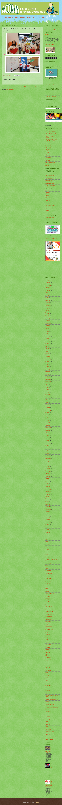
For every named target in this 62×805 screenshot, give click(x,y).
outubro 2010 (47, 524)
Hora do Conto (47, 647)
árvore (46, 568)
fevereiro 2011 (47, 517)
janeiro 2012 (47, 506)
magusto (46, 672)
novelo (46, 680)
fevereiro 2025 (47, 300)
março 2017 (47, 420)
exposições (47, 631)
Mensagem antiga (39, 86)
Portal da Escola (48, 145)
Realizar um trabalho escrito (50, 175)
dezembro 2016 (48, 425)
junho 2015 (47, 448)
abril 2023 (47, 333)
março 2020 (47, 374)
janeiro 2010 (47, 530)
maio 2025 (47, 295)
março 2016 (47, 437)
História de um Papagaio (49, 642)
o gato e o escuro (48, 685)
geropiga (46, 637)
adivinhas (47, 549)
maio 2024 (47, 313)
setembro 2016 (47, 430)
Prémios (46, 693)
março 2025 (47, 298)
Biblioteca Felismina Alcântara (50, 93)
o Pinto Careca (47, 687)
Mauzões (47, 673)
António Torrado (48, 563)
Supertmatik (47, 150)
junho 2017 (47, 415)
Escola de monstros (48, 626)
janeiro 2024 (47, 320)
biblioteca (47, 576)
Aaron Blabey (47, 547)
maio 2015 (47, 450)
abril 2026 (47, 279)
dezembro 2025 (48, 285)
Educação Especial (48, 619)
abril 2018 (47, 402)
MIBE (46, 677)
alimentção (47, 556)
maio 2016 (47, 433)
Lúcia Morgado (48, 670)
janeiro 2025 (47, 302)
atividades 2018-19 (48, 571)
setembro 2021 (47, 363)
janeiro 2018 (47, 407)
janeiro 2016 (47, 440)
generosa (46, 636)
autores (46, 575)
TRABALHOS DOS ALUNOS (23, 18)
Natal (46, 678)
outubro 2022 (47, 343)
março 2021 (47, 366)
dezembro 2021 (48, 358)
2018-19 (46, 539)
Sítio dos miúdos (48, 147)
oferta (46, 688)
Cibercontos (47, 192)
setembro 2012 (47, 494)
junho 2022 (47, 348)
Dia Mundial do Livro (49, 611)
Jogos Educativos (48, 203)
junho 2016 (47, 432)
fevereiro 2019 (47, 391)
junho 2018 (47, 399)
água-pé (46, 554)
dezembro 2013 (48, 471)
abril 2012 (47, 501)
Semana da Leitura (48, 719)
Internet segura (47, 652)
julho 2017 (47, 414)
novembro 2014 (48, 460)
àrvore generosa (48, 570)
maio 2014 (47, 463)
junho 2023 (47, 330)
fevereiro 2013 (47, 486)
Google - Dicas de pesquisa (50, 185)
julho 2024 (47, 310)
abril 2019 (47, 387)
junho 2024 (47, 312)
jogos (46, 654)
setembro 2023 (47, 326)
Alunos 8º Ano (47, 557)
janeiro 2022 (47, 356)
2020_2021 (47, 542)
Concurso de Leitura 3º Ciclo (50, 593)
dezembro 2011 (48, 507)
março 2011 (47, 516)
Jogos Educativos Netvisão (50, 205)
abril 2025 (47, 297)
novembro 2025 (48, 287)
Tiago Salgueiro (48, 729)
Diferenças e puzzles (48, 193)
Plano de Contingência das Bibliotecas (51, 133)
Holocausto (47, 645)
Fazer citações (47, 181)
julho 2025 (47, 292)
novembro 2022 (48, 341)
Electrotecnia (47, 197)
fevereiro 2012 (47, 504)
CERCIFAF (47, 190)
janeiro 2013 (47, 488)
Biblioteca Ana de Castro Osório (50, 96)
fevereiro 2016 (47, 438)
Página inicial (24, 86)
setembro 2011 (47, 512)
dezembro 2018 (48, 394)
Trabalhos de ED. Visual (49, 731)
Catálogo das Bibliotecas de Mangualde (52, 103)
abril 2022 (47, 351)
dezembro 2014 (48, 458)
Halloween (47, 639)
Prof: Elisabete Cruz (48, 701)
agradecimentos (48, 552)
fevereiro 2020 (47, 376)
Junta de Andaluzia (48, 207)
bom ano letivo (48, 583)
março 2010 (47, 529)
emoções (46, 624)
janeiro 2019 (47, 392)
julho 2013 (47, 478)
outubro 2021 (47, 361)
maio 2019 (47, 386)
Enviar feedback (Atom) (10, 89)
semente (46, 721)
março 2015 (47, 453)
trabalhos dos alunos (48, 732)
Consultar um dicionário (49, 183)
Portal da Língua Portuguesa (50, 162)
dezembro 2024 (48, 303)
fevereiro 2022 (47, 354)
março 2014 (47, 466)
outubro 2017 (47, 412)
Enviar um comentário (8, 81)
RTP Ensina (47, 152)
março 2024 (47, 317)
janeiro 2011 (47, 519)
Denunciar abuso (49, 739)
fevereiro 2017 (47, 422)
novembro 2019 (48, 381)
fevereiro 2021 (47, 368)
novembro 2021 (48, 359)
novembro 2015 (48, 443)
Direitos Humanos (48, 616)
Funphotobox (47, 200)
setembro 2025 (47, 290)
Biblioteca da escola (48, 580)
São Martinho (47, 716)
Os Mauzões (47, 690)
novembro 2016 (48, 427)
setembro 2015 (47, 447)
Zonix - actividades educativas (50, 212)
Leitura (46, 655)
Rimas (46, 709)
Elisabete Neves (48, 621)
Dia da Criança (48, 598)
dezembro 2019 (48, 379)
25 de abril (47, 544)
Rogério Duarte (48, 711)
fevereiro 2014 (47, 468)
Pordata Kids (47, 163)
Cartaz (46, 586)
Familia (46, 632)
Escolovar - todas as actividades (50, 198)
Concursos (47, 594)
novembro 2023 (48, 323)
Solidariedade (47, 724)
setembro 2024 (47, 308)
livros (46, 665)
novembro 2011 (48, 509)
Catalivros (47, 165)
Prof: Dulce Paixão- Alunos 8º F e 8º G (52, 699)
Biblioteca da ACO (48, 578)
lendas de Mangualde (49, 659)
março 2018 (47, 404)
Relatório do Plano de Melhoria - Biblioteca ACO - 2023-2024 (51, 140)
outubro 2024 (47, 307)
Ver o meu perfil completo (49, 44)
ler (45, 662)
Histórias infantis (48, 644)
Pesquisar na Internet (49, 178)
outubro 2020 (47, 369)
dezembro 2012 (48, 489)
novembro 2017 (48, 410)
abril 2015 (47, 451)
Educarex (47, 195)
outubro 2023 (47, 325)
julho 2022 (47, 346)
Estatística (47, 627)
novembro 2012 (48, 491)
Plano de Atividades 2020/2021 (50, 131)
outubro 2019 (47, 382)
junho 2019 (47, 384)
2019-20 (46, 541)
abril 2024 (47, 315)
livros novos (47, 667)
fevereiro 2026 (47, 282)
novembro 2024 (48, 305)
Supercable (47, 210)
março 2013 (47, 484)
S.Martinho (47, 713)
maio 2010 (47, 527)
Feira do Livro (47, 634)
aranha (46, 565)
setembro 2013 (47, 476)
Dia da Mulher (47, 601)
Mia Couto (47, 675)
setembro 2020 (47, 371)
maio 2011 (47, 514)
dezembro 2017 (48, 409)
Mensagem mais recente (7, 86)
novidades (47, 683)
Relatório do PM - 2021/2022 (50, 135)
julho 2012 (47, 496)
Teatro (46, 726)
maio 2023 (47, 331)
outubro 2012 (47, 493)
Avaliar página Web (48, 180)
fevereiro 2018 (47, 405)
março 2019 (47, 389)
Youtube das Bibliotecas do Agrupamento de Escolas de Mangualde (52, 84)
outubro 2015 (47, 445)
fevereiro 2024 (47, 318)
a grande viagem (48, 546)
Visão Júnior (47, 160)
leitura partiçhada (48, 657)
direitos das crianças (48, 614)
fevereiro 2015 (47, 455)
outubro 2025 (47, 289)
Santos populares (48, 714)
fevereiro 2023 (47, 336)
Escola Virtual (47, 155)
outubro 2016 (47, 428)
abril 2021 (47, 364)
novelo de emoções (48, 682)
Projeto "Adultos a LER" (39, 18)
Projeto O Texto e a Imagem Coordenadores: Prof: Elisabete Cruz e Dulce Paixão (51, 707)
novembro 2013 (48, 473)
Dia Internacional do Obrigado (50, 609)
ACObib (48, 34)
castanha (46, 588)
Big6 (46, 173)
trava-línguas (47, 734)
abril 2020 (47, 372)
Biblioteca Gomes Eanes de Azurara (51, 94)
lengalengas (47, 660)
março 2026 (47, 280)
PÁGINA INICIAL (8, 18)
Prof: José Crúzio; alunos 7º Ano (50, 704)
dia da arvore (47, 596)
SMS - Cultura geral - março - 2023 (51, 29)
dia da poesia (47, 603)
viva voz (46, 736)
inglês (46, 650)
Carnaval (47, 585)
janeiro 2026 (47, 284)
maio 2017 (47, 417)
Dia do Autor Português (49, 606)
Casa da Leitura (48, 157)
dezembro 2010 (48, 521)
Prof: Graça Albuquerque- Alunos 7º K (51, 702)
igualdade (47, 649)
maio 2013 (47, 481)
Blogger (37, 802)
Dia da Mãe (47, 599)
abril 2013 (47, 483)
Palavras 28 (47, 208)
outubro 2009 (47, 532)
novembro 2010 (48, 522)
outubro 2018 (47, 397)
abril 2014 (47, 465)
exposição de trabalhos (49, 629)
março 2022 (47, 353)
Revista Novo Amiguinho (49, 217)
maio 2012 (47, 499)
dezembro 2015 (48, 442)
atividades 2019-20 (48, 573)
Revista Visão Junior (48, 219)
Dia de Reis (47, 604)
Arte (46, 566)
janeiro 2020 (47, 377)
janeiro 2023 (47, 338)
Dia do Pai (47, 608)
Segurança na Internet (49, 149)
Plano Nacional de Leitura (49, 158)
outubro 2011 (47, 511)
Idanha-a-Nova (48, 202)
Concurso (47, 591)
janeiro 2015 (47, 456)
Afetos (46, 551)
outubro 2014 (47, 461)
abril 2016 (47, 435)
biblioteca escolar (48, 581)
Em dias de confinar (48, 622)
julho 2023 (47, 328)
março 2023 (47, 335)
